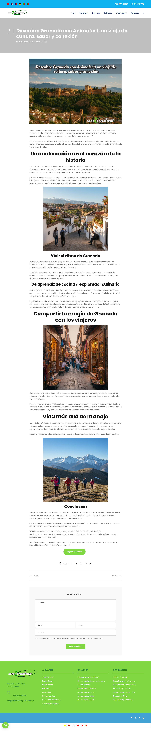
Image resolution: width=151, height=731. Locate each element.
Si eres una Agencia (86, 700)
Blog (38, 42)
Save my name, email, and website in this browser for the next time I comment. (70, 638)
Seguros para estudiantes (124, 692)
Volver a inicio (48, 677)
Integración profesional (123, 700)
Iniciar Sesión (121, 3)
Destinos (96, 13)
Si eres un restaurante (87, 688)
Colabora (108, 13)
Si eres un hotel (84, 684)
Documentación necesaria (124, 684)
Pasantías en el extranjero (124, 681)
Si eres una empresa (86, 692)
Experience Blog (120, 696)
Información (121, 13)
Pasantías (84, 13)
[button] (5, 725)
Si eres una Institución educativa (91, 681)
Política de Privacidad (51, 700)
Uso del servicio (48, 696)
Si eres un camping (86, 696)
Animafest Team (26, 42)
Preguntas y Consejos (122, 688)
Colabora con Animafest (88, 677)
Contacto (134, 13)
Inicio (73, 13)
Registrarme (137, 3)
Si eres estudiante (120, 677)
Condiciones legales (50, 703)
